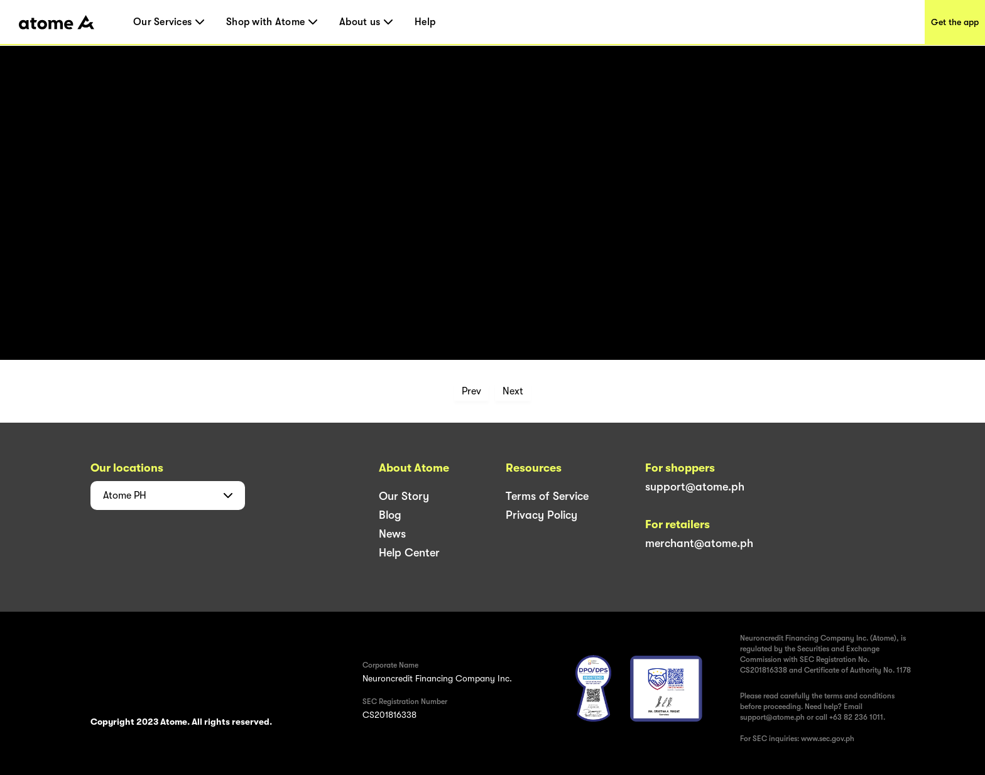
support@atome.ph (694, 486)
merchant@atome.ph (699, 543)
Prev (471, 391)
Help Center (409, 552)
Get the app (955, 22)
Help (425, 22)
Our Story (404, 496)
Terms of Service (547, 496)
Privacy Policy (541, 515)
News (392, 534)
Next (513, 391)
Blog (390, 515)
